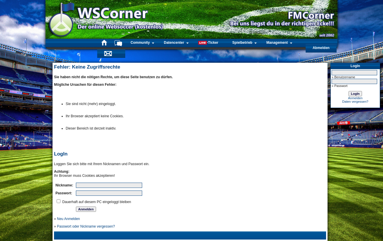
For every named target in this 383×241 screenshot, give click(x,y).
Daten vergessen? (355, 101)
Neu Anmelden (68, 219)
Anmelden (355, 98)
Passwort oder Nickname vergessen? (86, 226)
